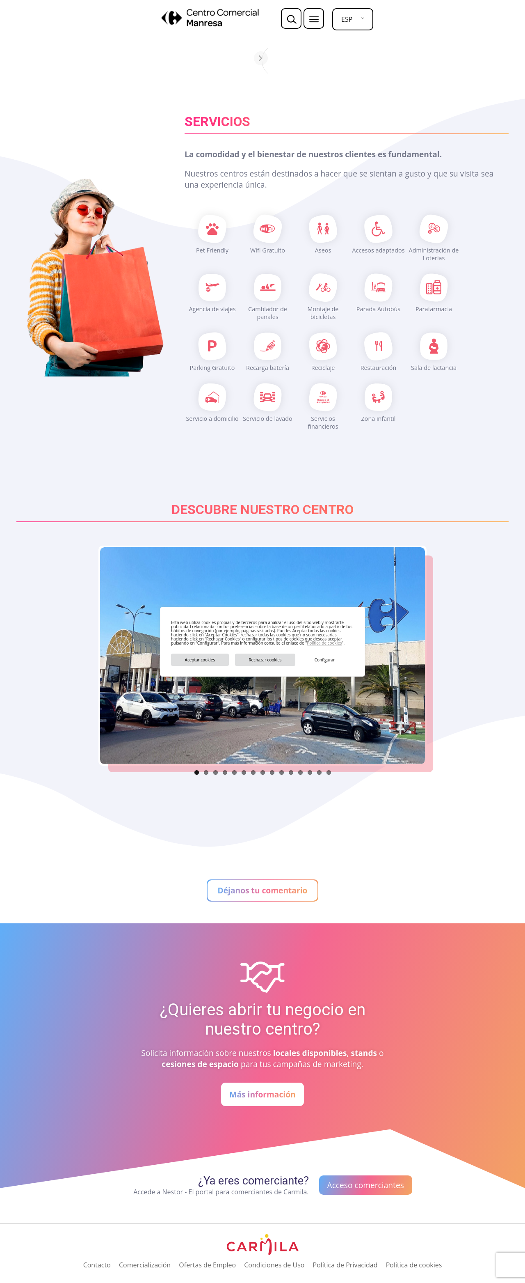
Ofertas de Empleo (207, 1264)
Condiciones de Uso (274, 1264)
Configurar (325, 660)
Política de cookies (324, 643)
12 (300, 772)
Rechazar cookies (265, 660)
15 (328, 772)
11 (291, 772)
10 (281, 772)
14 (319, 772)
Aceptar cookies (200, 660)
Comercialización (145, 1264)
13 (310, 772)
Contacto (97, 1264)
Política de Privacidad (345, 1264)
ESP (346, 19)
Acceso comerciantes (365, 1185)
